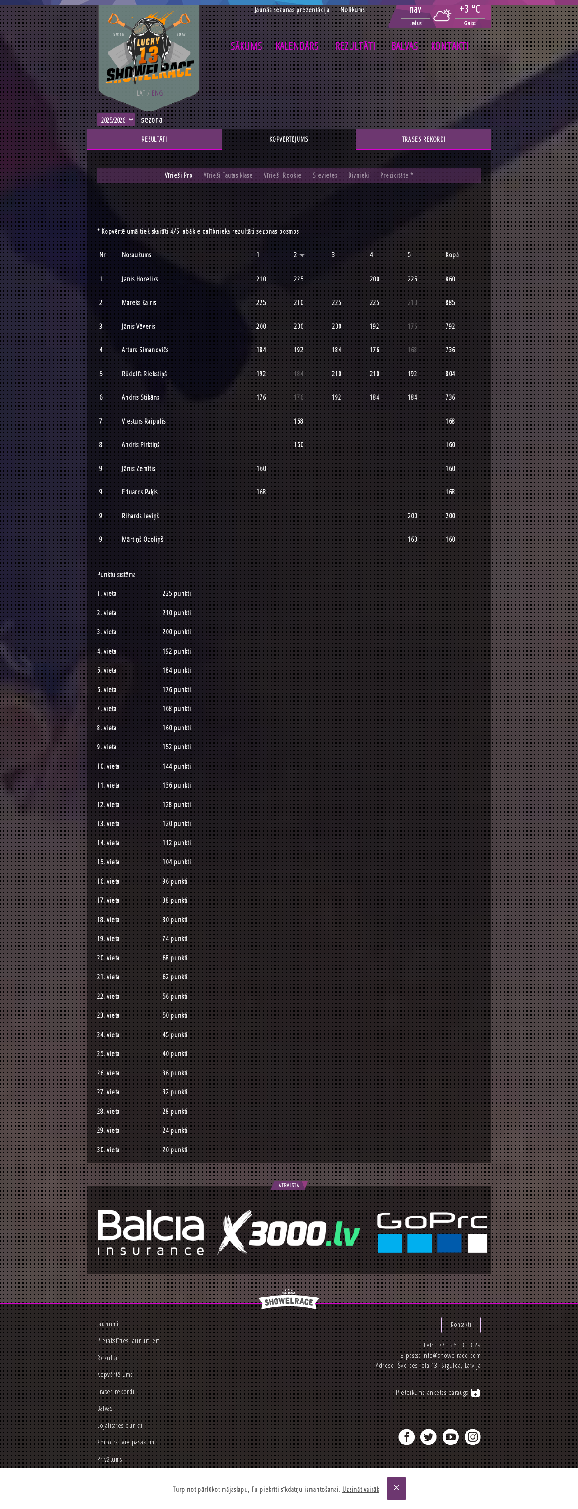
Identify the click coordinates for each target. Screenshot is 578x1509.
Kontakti (450, 46)
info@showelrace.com (451, 1349)
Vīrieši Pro (178, 175)
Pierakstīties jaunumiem (128, 1340)
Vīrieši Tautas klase (228, 175)
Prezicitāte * (397, 175)
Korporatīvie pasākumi (126, 1441)
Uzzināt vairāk (360, 1489)
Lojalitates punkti (120, 1425)
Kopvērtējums (289, 139)
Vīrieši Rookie (283, 175)
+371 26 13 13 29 (458, 1339)
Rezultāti (355, 46)
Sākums (246, 46)
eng (157, 92)
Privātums (109, 1458)
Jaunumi (108, 1323)
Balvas (404, 46)
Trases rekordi (424, 139)
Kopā (452, 254)
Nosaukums (136, 254)
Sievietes (324, 175)
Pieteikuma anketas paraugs (438, 1387)
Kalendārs (297, 46)
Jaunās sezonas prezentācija (292, 9)
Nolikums (352, 9)
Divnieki (359, 175)
